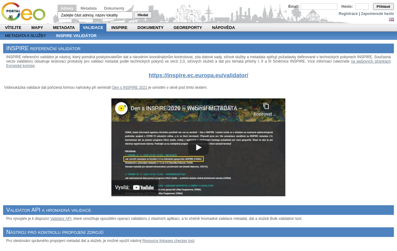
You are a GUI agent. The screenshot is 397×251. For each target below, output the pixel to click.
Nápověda (223, 27)
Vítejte (13, 27)
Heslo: (347, 6)
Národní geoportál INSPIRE (25, 11)
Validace (93, 27)
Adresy (67, 8)
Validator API (60, 218)
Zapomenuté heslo (377, 14)
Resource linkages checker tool (168, 241)
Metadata (89, 8)
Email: (294, 6)
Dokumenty (114, 8)
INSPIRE (119, 27)
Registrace (348, 14)
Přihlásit (383, 6)
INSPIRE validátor (76, 35)
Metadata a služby (25, 35)
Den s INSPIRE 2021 (129, 87)
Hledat (143, 15)
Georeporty (188, 27)
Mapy (37, 27)
